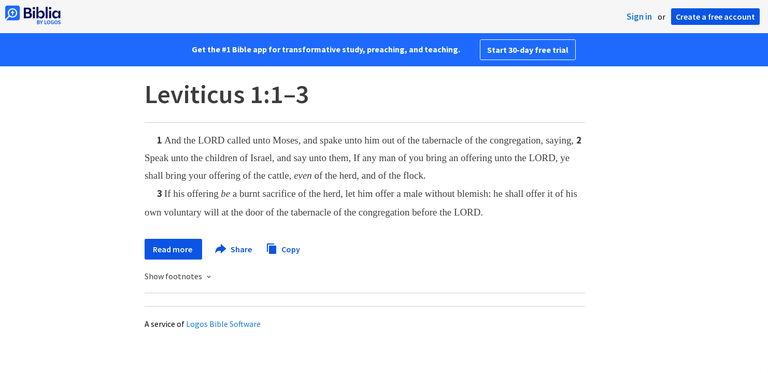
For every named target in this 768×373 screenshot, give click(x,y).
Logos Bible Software (223, 324)
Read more (173, 249)
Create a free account (715, 16)
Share (234, 249)
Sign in (639, 16)
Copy (283, 247)
